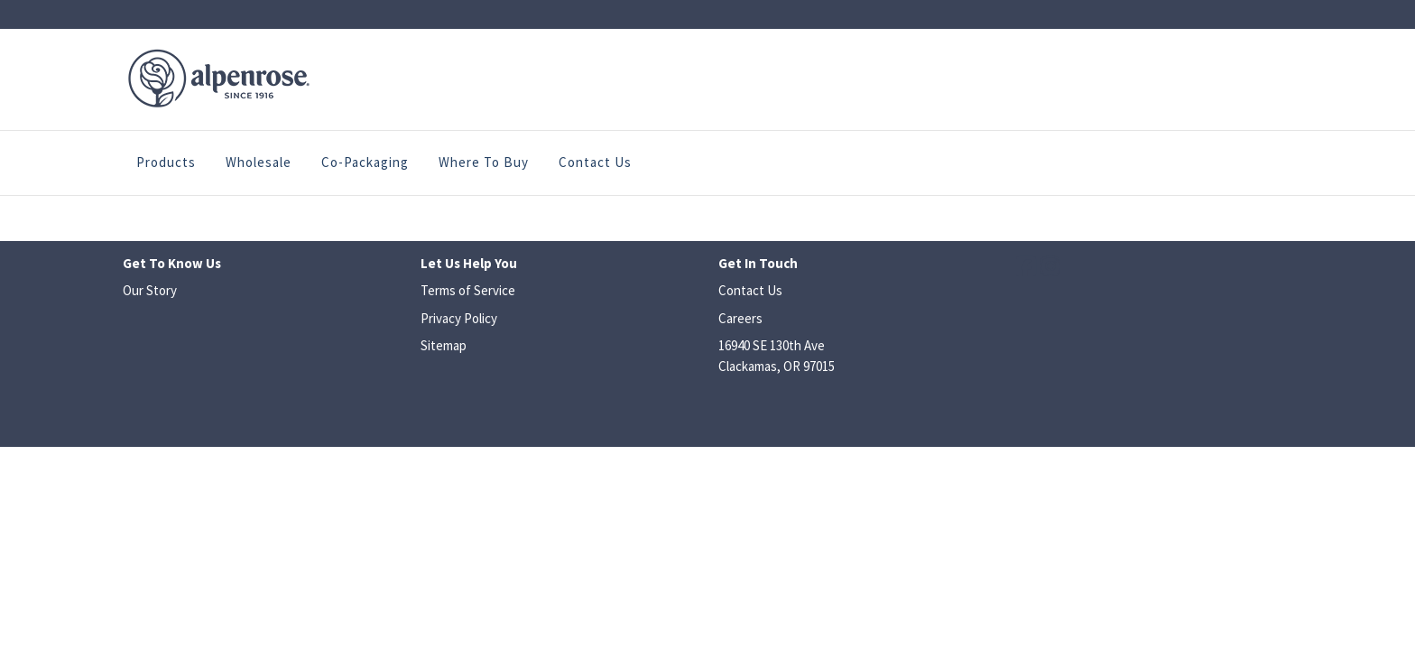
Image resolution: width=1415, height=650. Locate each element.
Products (166, 162)
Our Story (150, 290)
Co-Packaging (365, 162)
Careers (740, 318)
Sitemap (444, 345)
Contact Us (595, 162)
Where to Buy (484, 162)
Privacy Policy (459, 318)
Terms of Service (468, 290)
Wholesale (258, 162)
